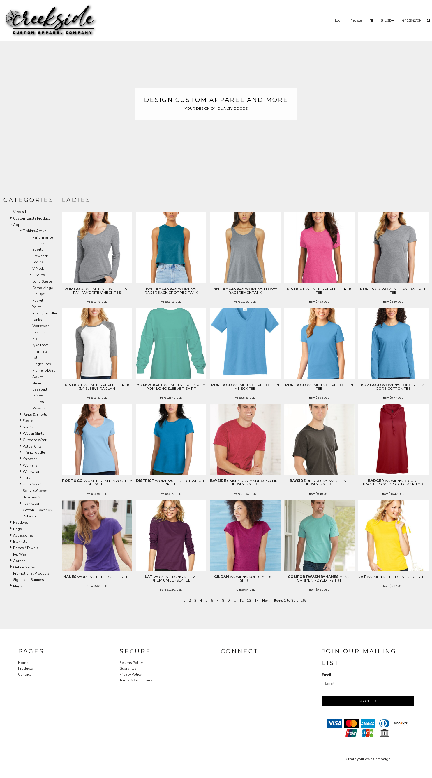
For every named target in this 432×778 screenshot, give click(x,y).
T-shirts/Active (34, 231)
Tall (35, 357)
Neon (36, 383)
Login (339, 20)
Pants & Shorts (35, 414)
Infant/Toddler (34, 452)
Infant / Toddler (44, 313)
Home (23, 662)
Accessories (23, 535)
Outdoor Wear (34, 440)
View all (19, 212)
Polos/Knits (32, 446)
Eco (35, 338)
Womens (30, 465)
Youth (37, 306)
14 (257, 600)
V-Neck (38, 268)
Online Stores (24, 567)
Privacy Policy (130, 674)
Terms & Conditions (135, 680)
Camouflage (42, 288)
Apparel (20, 224)
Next (265, 600)
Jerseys (38, 401)
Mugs (17, 586)
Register (356, 20)
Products (25, 668)
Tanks (37, 319)
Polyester (30, 516)
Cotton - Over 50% (38, 510)
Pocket (37, 300)
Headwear (21, 522)
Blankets (20, 541)
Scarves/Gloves (35, 490)
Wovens (39, 408)
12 (241, 600)
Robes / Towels (25, 548)
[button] (372, 20)
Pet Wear (20, 554)
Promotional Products (31, 573)
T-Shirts (38, 275)
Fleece (28, 420)
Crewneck (40, 256)
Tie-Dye (38, 294)
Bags (17, 529)
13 (249, 600)
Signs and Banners (28, 579)
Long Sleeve (42, 281)
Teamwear (31, 503)
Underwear (31, 484)
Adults (38, 377)
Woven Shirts (33, 433)
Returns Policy (131, 662)
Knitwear (30, 459)
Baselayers (32, 497)
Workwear (40, 325)
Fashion (39, 332)
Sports (37, 249)
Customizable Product (31, 218)
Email (326, 675)
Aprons (19, 560)
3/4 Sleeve (40, 345)
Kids (26, 478)
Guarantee (127, 668)
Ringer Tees (41, 364)
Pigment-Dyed (44, 370)
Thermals (40, 351)
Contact (24, 674)
